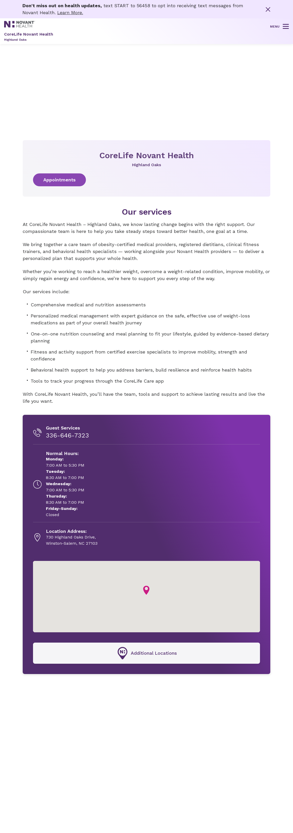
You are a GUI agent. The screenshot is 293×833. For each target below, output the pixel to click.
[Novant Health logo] (19, 25)
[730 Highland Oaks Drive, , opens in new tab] (71, 537)
